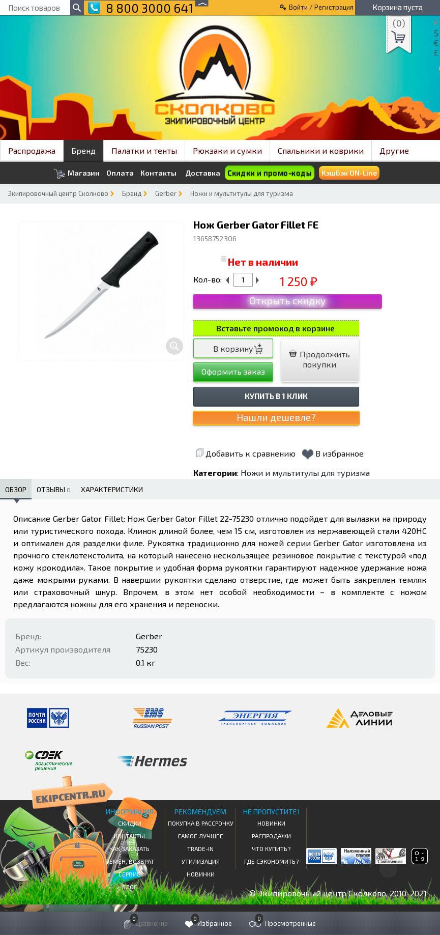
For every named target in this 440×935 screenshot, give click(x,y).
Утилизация (201, 861)
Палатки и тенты (144, 150)
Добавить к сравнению (246, 453)
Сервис (129, 873)
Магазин (76, 173)
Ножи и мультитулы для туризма (241, 193)
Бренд (83, 150)
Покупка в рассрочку (200, 823)
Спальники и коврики (321, 150)
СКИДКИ (129, 823)
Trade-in (200, 848)
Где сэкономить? (271, 861)
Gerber (166, 193)
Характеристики (112, 489)
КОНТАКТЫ (129, 835)
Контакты (158, 173)
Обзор (15, 489)
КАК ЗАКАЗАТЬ (129, 848)
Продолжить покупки (319, 359)
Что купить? (271, 848)
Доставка (202, 172)
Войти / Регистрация (321, 7)
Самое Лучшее (200, 835)
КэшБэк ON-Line (349, 172)
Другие (394, 150)
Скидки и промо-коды (269, 172)
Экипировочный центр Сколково (58, 193)
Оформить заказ (233, 371)
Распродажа (31, 150)
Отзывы (54, 489)
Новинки (201, 873)
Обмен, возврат (129, 861)
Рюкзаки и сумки (227, 150)
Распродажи (271, 835)
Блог (129, 886)
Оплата (120, 173)
